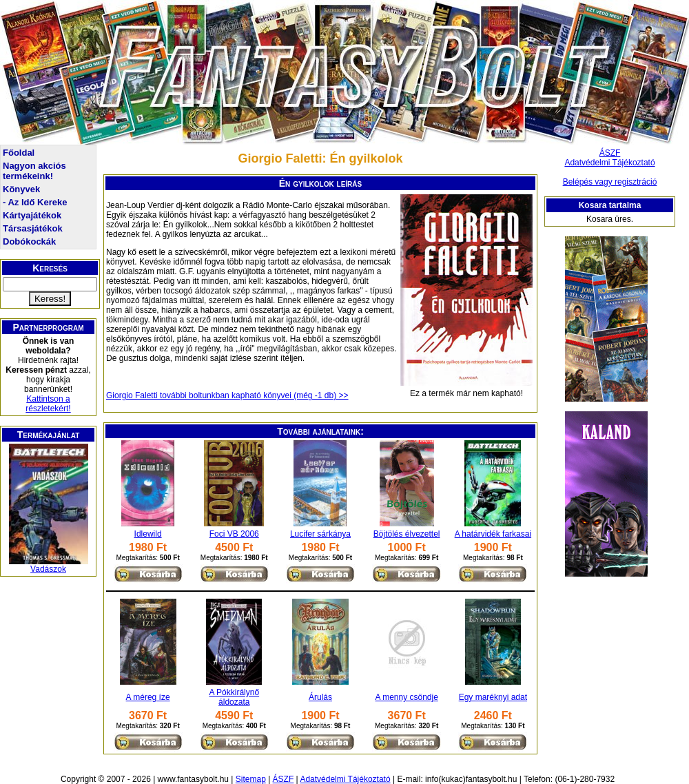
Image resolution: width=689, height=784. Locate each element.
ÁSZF (610, 153)
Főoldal (18, 152)
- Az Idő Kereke (35, 202)
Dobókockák (29, 241)
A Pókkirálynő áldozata (234, 697)
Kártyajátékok (32, 215)
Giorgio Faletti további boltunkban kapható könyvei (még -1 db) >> (227, 395)
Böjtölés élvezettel (406, 534)
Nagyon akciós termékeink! (34, 171)
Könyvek (21, 189)
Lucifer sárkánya (320, 534)
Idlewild (148, 534)
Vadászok (48, 569)
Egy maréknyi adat (493, 697)
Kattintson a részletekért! (47, 403)
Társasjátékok (33, 228)
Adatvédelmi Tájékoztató (609, 162)
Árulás (320, 697)
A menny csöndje (406, 697)
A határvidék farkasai (493, 534)
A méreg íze (148, 697)
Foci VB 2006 (234, 534)
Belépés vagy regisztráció (610, 182)
